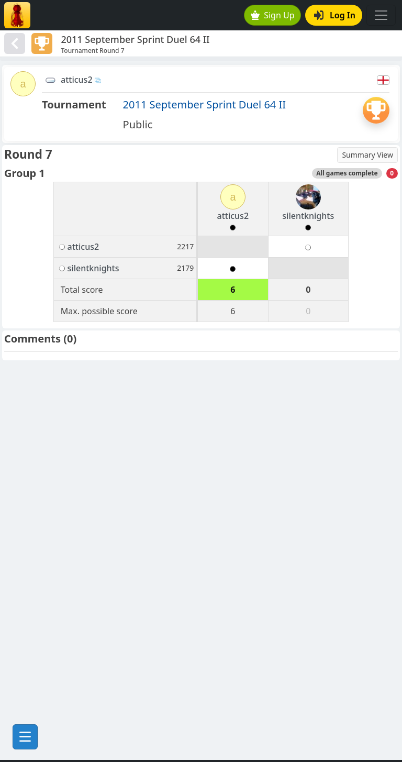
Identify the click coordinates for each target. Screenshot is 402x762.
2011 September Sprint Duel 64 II (204, 104)
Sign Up (273, 15)
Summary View (367, 155)
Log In (334, 15)
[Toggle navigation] (381, 15)
